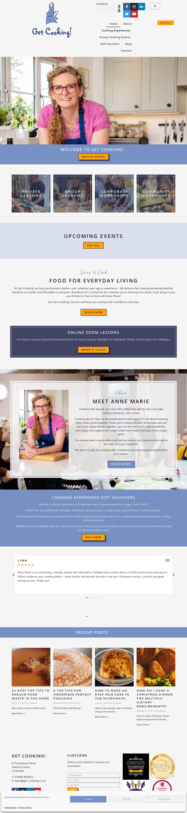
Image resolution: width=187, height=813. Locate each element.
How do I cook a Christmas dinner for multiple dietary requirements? (155, 698)
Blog (128, 44)
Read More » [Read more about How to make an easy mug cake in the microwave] (101, 716)
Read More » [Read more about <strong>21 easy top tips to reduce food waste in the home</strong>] (18, 713)
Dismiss (126, 799)
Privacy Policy (24, 807)
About (127, 24)
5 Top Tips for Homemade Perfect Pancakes (72, 694)
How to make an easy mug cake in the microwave (112, 694)
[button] (13, 574)
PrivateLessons (31, 193)
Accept (88, 799)
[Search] (119, 8)
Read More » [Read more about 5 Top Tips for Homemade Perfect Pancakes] (59, 713)
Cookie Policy (11, 807)
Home (113, 24)
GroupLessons (72, 193)
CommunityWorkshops (156, 193)
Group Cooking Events (115, 37)
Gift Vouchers (109, 44)
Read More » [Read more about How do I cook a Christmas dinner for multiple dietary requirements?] (143, 724)
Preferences (164, 799)
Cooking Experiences (116, 30)
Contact (126, 50)
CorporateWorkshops (114, 193)
